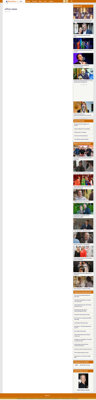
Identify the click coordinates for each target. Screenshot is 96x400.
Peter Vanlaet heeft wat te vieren (81, 352)
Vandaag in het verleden (81, 362)
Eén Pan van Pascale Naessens (81, 135)
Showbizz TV (78, 6)
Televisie (34, 1)
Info (36, 398)
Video (40, 1)
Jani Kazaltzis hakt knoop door (81, 322)
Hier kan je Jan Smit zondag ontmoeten (83, 349)
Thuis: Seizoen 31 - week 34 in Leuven (82, 288)
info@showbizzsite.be (55, 398)
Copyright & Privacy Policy (44, 398)
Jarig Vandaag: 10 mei (81, 371)
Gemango (76, 398)
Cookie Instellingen (65, 398)
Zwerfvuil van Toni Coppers (80, 132)
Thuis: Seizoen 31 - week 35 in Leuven (82, 230)
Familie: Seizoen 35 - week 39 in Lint (82, 201)
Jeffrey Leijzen (10, 9)
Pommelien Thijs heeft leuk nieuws (82, 314)
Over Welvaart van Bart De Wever (81, 139)
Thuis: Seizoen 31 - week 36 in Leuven (82, 172)
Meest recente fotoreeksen (82, 144)
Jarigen (51, 1)
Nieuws (28, 1)
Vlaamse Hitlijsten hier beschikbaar (82, 128)
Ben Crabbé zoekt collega (80, 331)
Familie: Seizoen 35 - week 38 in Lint (82, 244)
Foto (45, 1)
